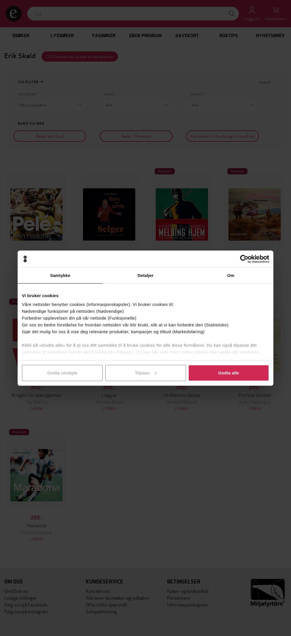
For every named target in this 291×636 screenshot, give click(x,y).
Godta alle (228, 372)
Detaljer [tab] (145, 275)
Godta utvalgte (62, 372)
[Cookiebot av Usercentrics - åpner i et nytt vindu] (244, 259)
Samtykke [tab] (60, 275)
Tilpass (146, 372)
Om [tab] (230, 275)
